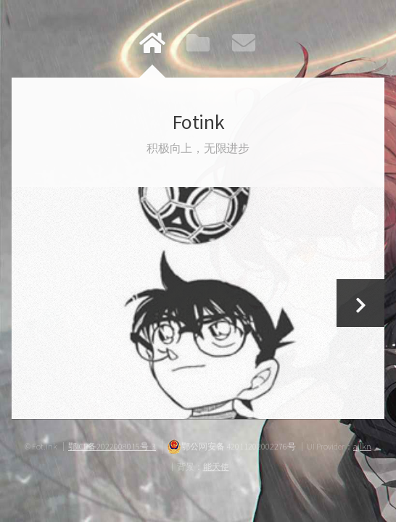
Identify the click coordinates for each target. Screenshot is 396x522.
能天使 (216, 466)
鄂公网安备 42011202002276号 (231, 446)
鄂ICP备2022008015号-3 (112, 446)
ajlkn (362, 446)
